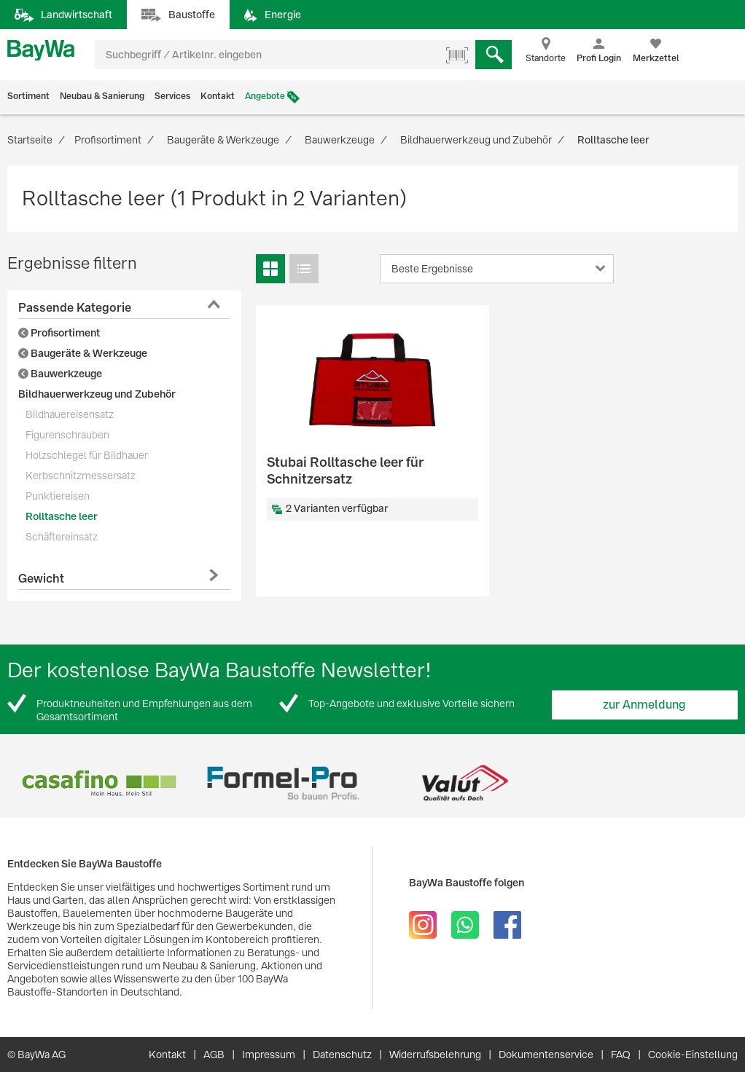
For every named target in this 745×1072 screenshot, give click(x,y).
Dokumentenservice (546, 1054)
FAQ (621, 1054)
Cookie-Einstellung (693, 1054)
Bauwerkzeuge (60, 373)
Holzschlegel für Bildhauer (87, 455)
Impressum (268, 1054)
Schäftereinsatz (62, 536)
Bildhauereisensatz (70, 414)
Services (172, 96)
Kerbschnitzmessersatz (81, 475)
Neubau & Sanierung (102, 96)
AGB (214, 1054)
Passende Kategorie (74, 307)
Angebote (265, 96)
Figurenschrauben (67, 434)
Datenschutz (342, 1054)
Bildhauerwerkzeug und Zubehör (97, 394)
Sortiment (28, 96)
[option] (98, 783)
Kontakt (217, 96)
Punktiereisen (58, 495)
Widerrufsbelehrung (435, 1054)
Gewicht (41, 578)
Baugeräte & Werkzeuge (82, 353)
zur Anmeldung (644, 704)
